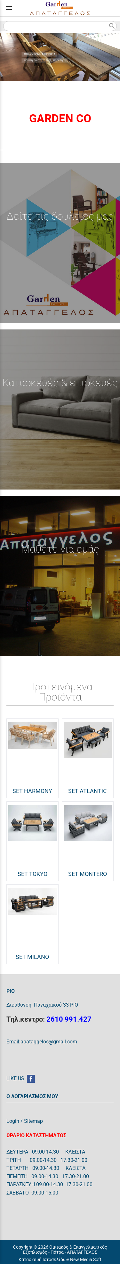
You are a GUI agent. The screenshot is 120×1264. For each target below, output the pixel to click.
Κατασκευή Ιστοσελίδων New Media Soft (60, 1259)
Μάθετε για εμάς (60, 549)
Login (12, 1121)
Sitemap (33, 1121)
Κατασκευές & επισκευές (60, 383)
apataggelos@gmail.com (48, 1042)
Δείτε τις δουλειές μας (60, 216)
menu (9, 8)
